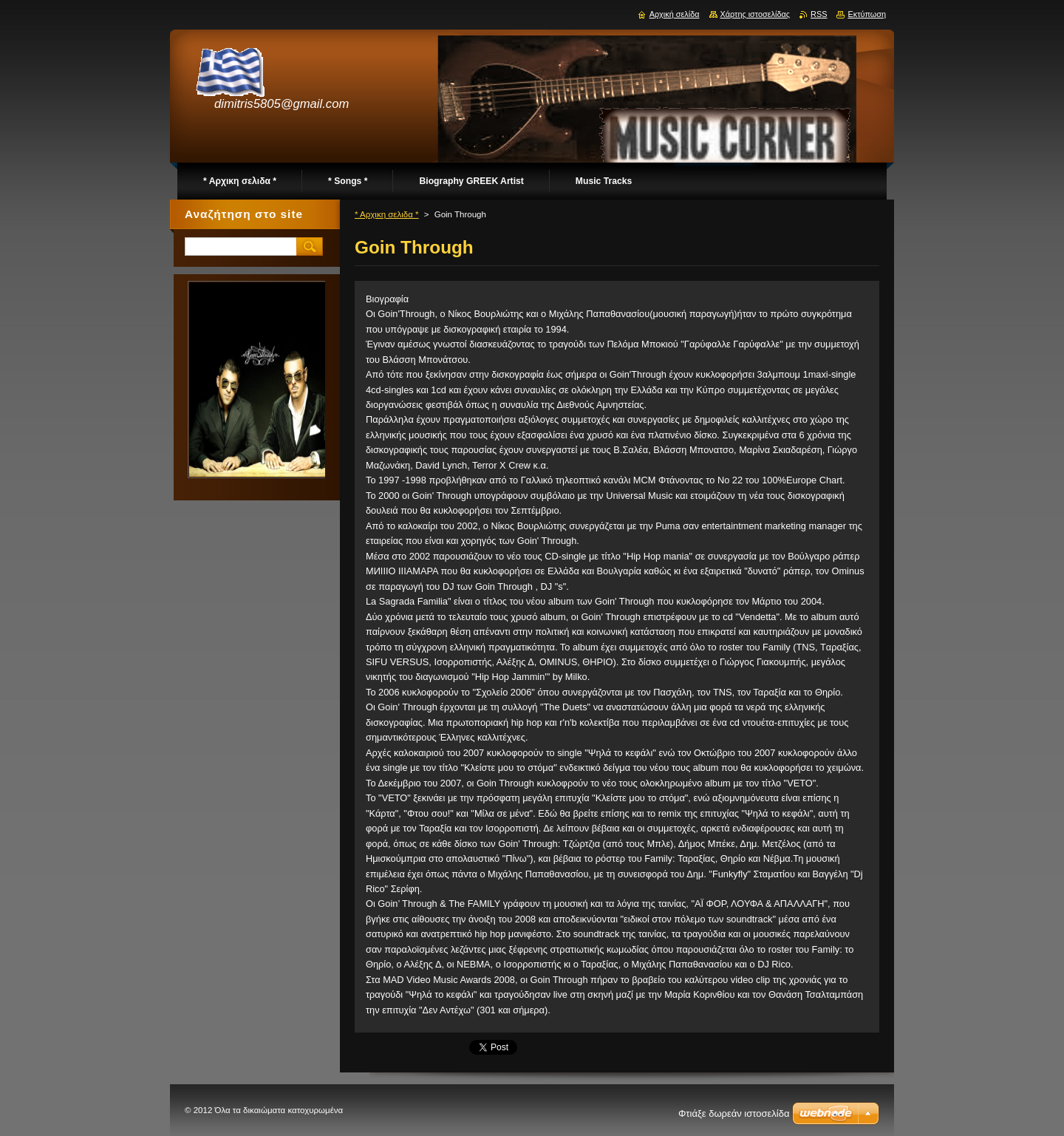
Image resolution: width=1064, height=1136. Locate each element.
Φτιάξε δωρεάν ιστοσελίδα (733, 1113)
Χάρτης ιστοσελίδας (755, 14)
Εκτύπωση (867, 14)
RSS (819, 14)
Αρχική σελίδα (674, 14)
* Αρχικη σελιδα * (387, 214)
